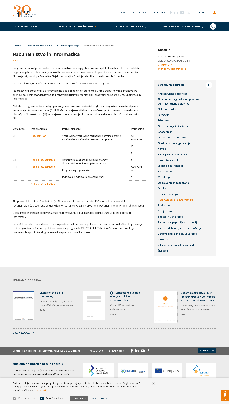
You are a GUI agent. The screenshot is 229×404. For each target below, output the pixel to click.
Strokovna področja (69, 45)
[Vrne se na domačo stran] (25, 12)
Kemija (162, 149)
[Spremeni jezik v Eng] (200, 12)
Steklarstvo (165, 205)
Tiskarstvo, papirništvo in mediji (177, 222)
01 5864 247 (165, 64)
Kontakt (157, 12)
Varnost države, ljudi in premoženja (179, 228)
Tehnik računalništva (43, 159)
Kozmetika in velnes (170, 160)
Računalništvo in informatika (175, 200)
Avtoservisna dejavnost (172, 94)
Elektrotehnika (167, 109)
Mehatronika (166, 171)
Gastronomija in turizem (173, 126)
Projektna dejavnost (128, 28)
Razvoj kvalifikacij (28, 28)
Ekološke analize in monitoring (51, 294)
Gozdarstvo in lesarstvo (172, 137)
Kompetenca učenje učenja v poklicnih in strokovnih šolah (125, 296)
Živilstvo (163, 251)
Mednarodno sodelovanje (181, 28)
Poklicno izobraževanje (77, 28)
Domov (17, 45)
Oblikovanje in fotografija (174, 183)
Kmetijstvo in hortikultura (174, 154)
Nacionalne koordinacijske (39, 364)
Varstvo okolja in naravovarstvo (177, 234)
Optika (162, 188)
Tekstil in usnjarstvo (170, 217)
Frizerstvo (164, 120)
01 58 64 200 (96, 351)
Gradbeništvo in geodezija (174, 143)
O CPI (121, 12)
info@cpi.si (119, 351)
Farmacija (163, 115)
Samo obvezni (100, 398)
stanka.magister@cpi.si (172, 68)
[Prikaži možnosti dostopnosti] (225, 395)
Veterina (163, 239)
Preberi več (40, 390)
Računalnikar (38, 135)
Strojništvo (165, 211)
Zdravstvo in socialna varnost (176, 245)
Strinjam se (79, 398)
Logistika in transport (171, 166)
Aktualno (139, 12)
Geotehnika (165, 132)
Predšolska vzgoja (169, 194)
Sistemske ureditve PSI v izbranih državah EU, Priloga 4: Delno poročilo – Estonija (198, 296)
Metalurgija (165, 177)
